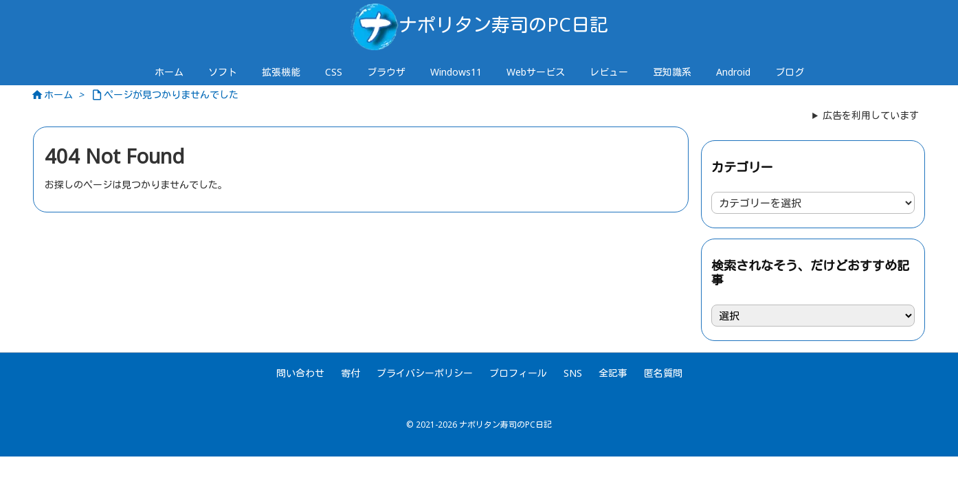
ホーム (58, 94)
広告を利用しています (871, 115)
